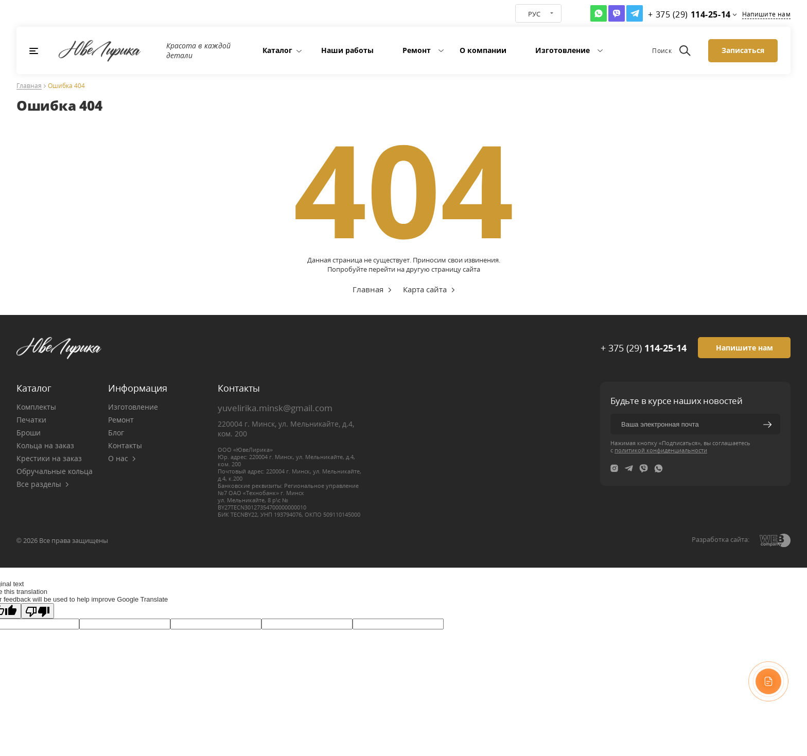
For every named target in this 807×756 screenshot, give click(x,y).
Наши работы (347, 50)
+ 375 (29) (644, 348)
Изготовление (562, 50)
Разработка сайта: (720, 539)
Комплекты (36, 407)
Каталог (277, 50)
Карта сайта (425, 289)
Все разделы (42, 484)
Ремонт (416, 50)
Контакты (125, 445)
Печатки (31, 420)
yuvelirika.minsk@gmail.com (275, 408)
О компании (483, 50)
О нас (122, 458)
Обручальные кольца (54, 471)
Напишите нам (766, 14)
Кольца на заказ (45, 445)
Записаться (743, 50)
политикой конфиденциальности (661, 450)
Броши (28, 432)
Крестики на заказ (49, 458)
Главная (29, 86)
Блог (116, 432)
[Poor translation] (37, 611)
